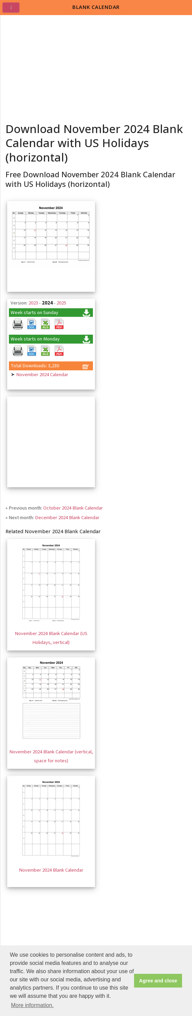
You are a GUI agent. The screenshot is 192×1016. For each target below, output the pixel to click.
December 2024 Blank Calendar (67, 517)
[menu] (13, 10)
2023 (33, 303)
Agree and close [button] (158, 980)
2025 (61, 303)
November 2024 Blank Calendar (51, 870)
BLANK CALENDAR (96, 6)
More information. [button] (32, 1005)
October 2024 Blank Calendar (73, 508)
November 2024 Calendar (42, 374)
